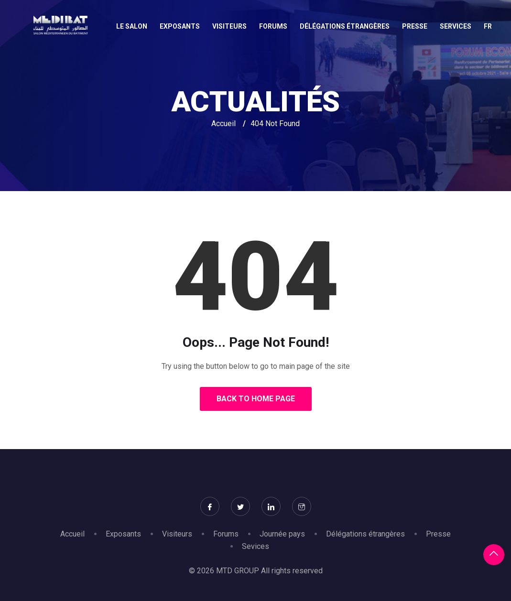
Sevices (255, 546)
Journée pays (282, 533)
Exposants (180, 26)
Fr (488, 26)
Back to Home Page (256, 398)
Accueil (223, 123)
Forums (273, 26)
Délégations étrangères (345, 26)
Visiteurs (229, 26)
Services (455, 26)
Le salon (131, 26)
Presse (414, 26)
